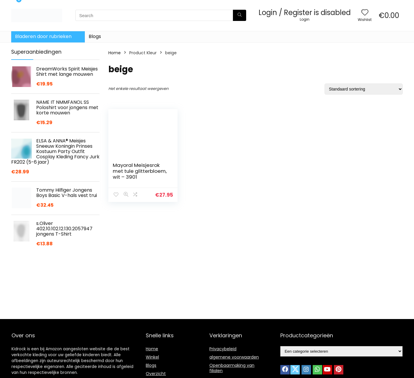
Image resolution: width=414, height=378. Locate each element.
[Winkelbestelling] (363, 89)
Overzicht (156, 374)
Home (114, 53)
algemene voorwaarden (234, 357)
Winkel (152, 357)
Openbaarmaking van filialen (231, 368)
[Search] (239, 15)
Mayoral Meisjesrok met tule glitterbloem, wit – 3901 (140, 171)
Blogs (95, 36)
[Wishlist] (364, 13)
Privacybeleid (222, 349)
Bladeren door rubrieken (43, 36)
